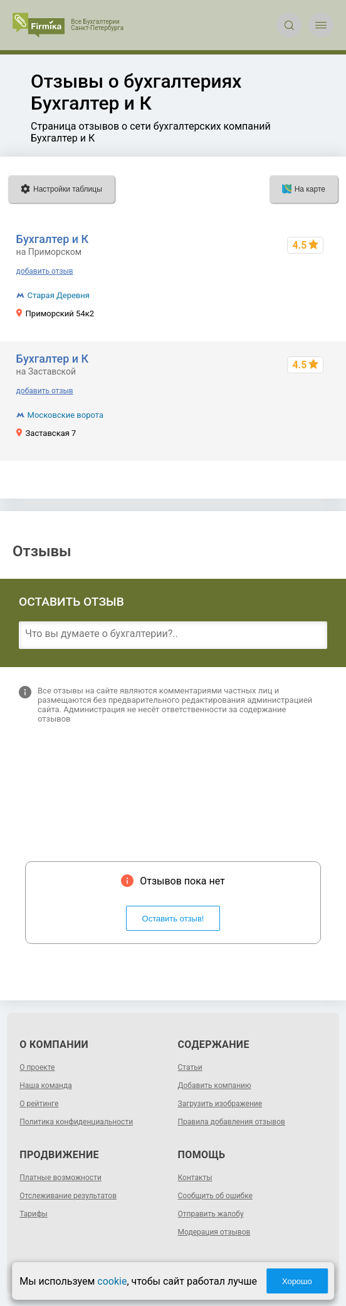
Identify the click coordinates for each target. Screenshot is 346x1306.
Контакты (195, 1177)
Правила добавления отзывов (231, 1121)
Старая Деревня (59, 295)
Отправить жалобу (211, 1214)
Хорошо (297, 1281)
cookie (112, 1281)
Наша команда (45, 1085)
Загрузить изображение (220, 1103)
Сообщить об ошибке (215, 1195)
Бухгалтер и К (52, 239)
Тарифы (33, 1214)
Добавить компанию (214, 1085)
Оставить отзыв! (173, 918)
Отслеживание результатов (68, 1195)
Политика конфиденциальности (76, 1121)
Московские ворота (65, 415)
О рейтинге (38, 1103)
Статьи (190, 1067)
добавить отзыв (44, 271)
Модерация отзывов (214, 1232)
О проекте (37, 1067)
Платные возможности (60, 1177)
